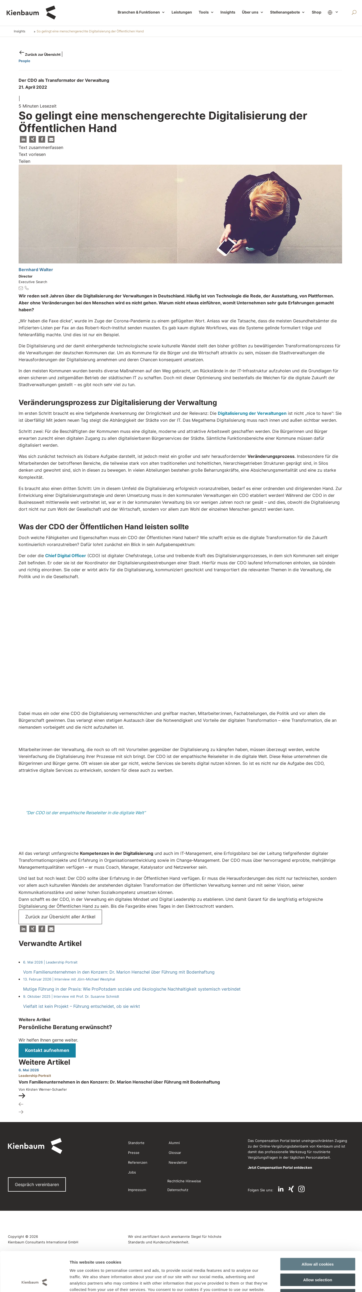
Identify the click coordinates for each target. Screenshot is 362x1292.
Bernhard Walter (36, 269)
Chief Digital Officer (65, 555)
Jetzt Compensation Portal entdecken (280, 1167)
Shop (316, 12)
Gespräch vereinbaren (37, 1184)
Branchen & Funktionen (139, 12)
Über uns (250, 12)
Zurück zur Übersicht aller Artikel (60, 916)
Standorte (136, 1143)
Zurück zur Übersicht (43, 54)
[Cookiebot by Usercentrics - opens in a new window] (34, 1058)
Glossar (175, 1152)
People (24, 61)
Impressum (137, 1190)
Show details (273, 1058)
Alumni (174, 1143)
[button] (23, 139)
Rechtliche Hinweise (184, 1181)
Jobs (132, 1172)
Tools (204, 12)
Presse (133, 1152)
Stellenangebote (285, 12)
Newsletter (178, 1162)
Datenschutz (177, 1190)
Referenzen (137, 1162)
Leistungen (182, 12)
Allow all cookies (318, 1003)
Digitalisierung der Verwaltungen (252, 413)
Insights (227, 12)
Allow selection (317, 1019)
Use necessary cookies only (317, 1035)
